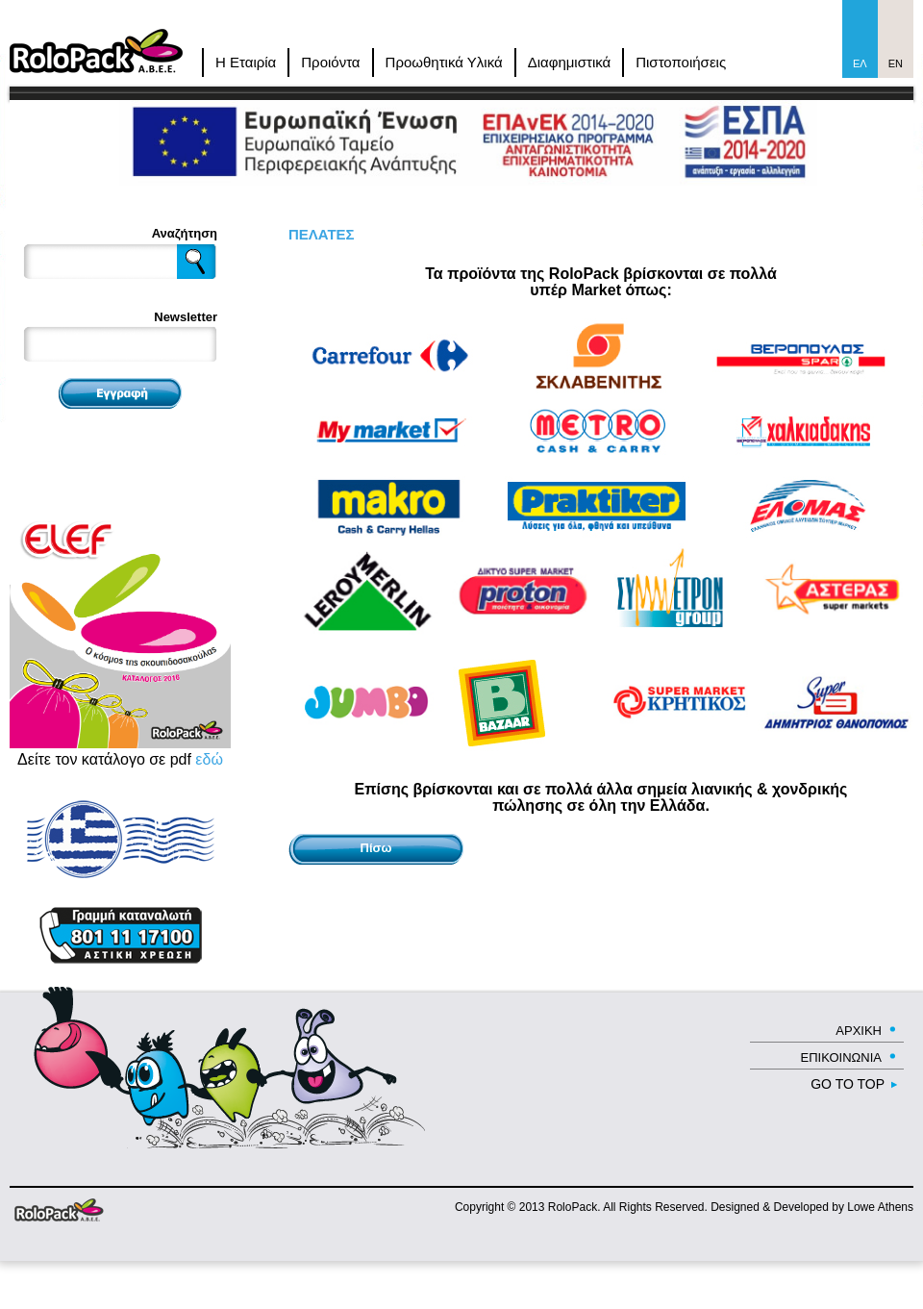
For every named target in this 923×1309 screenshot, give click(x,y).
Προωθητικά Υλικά (444, 62)
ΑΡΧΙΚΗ (859, 1030)
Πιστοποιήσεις (681, 62)
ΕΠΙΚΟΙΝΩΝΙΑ (841, 1057)
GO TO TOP (848, 1084)
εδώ (209, 759)
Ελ (860, 63)
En (895, 63)
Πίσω (376, 848)
